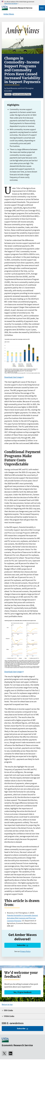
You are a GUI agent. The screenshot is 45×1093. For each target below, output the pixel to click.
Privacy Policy (25, 951)
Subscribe (21, 945)
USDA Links (9, 1016)
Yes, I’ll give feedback (22, 992)
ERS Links (8, 1010)
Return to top (7, 1004)
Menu (42, 8)
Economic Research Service (21, 8)
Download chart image (13, 377)
